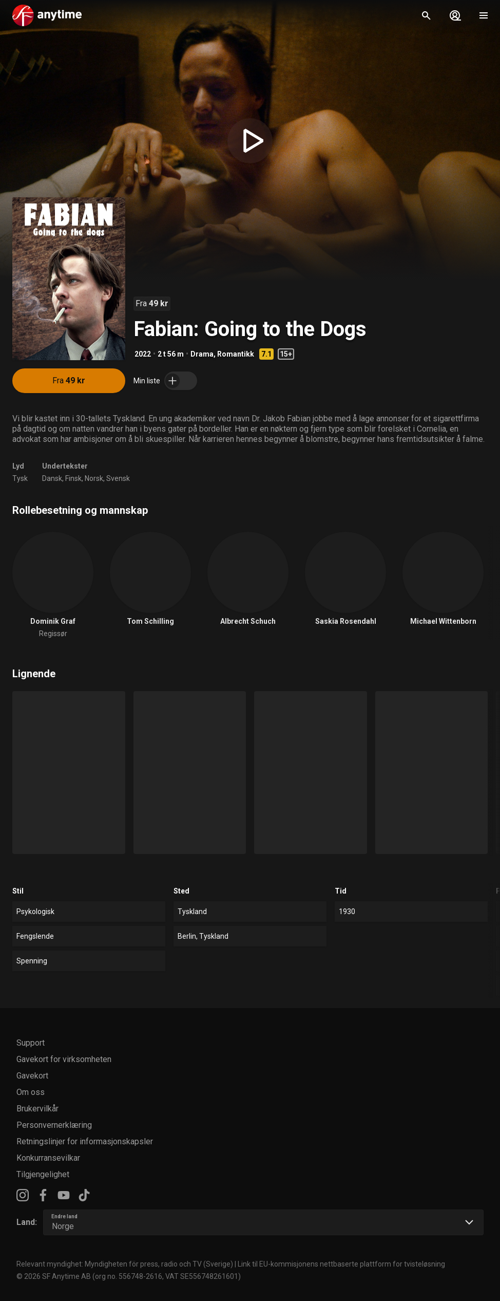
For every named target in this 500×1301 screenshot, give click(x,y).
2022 (142, 354)
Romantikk (235, 354)
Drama (202, 354)
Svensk (118, 478)
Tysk (20, 478)
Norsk (94, 478)
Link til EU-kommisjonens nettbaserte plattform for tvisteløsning (341, 1264)
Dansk (52, 478)
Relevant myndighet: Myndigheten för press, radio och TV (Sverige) (124, 1264)
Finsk (73, 478)
